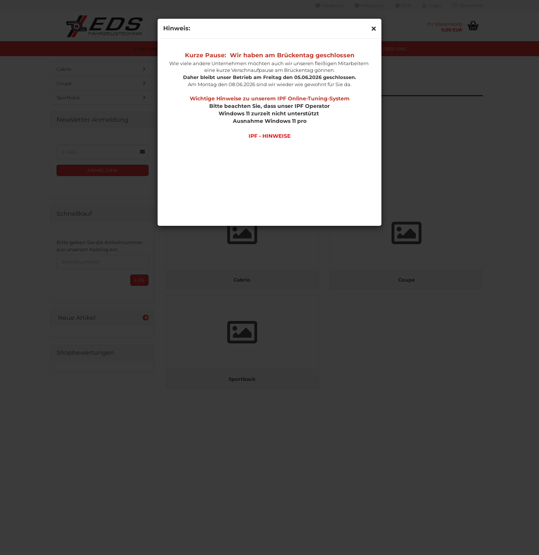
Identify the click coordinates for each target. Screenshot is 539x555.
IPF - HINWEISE (269, 136)
